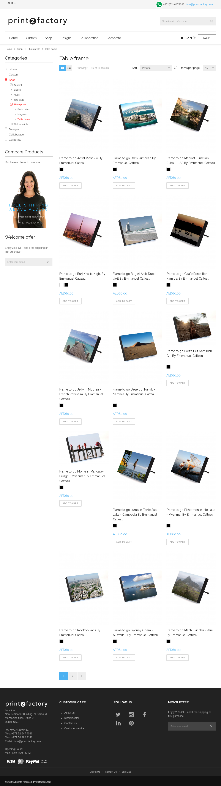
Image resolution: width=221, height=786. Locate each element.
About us (69, 712)
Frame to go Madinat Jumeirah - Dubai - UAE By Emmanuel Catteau (191, 160)
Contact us (70, 722)
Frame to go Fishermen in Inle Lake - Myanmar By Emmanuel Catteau (191, 512)
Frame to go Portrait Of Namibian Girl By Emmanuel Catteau (189, 353)
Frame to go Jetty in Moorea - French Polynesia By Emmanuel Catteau (81, 393)
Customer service (74, 727)
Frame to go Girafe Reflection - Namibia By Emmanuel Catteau (188, 276)
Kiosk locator (71, 717)
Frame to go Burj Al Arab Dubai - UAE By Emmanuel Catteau (135, 276)
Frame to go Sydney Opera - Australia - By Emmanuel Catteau (135, 632)
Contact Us (111, 771)
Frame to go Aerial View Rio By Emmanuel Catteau (81, 160)
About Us (95, 771)
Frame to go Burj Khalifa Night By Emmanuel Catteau (82, 276)
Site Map (126, 771)
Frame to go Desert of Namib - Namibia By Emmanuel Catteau (134, 391)
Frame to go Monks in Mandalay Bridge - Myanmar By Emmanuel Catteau (82, 475)
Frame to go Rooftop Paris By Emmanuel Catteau (79, 632)
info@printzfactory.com (199, 4)
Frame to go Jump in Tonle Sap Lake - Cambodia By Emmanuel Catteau (135, 514)
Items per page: (190, 67)
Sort (134, 67)
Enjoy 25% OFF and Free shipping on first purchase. (26, 249)
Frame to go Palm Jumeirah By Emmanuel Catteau (134, 160)
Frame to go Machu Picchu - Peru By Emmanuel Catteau (190, 632)
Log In (206, 38)
